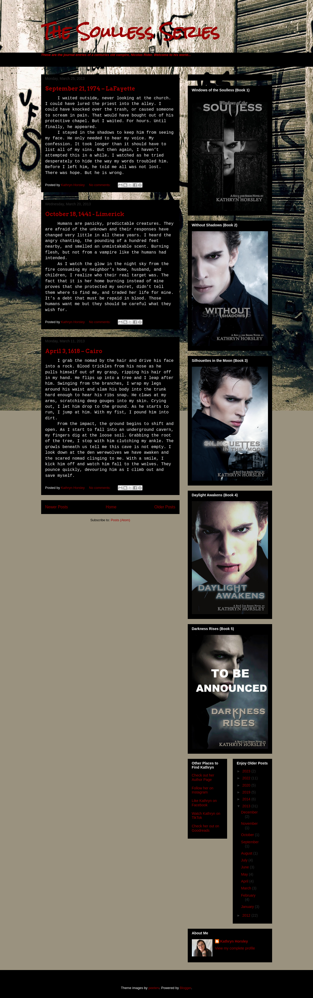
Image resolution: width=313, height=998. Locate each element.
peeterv (153, 988)
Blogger (185, 988)
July (244, 860)
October (248, 835)
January (248, 907)
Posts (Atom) (120, 520)
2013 (246, 806)
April (245, 881)
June (245, 867)
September (249, 842)
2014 (246, 799)
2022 (246, 778)
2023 (246, 771)
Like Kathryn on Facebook (204, 803)
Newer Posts (56, 507)
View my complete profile (235, 948)
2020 (246, 785)
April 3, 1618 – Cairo (73, 351)
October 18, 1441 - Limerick (84, 214)
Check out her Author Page (203, 777)
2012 (246, 915)
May (245, 874)
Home (111, 507)
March (246, 888)
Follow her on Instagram (202, 790)
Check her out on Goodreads (205, 828)
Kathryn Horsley (234, 941)
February (248, 895)
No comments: (100, 185)
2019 (246, 792)
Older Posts (164, 507)
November (249, 823)
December (249, 812)
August (247, 853)
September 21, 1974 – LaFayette (90, 88)
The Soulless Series (130, 32)
